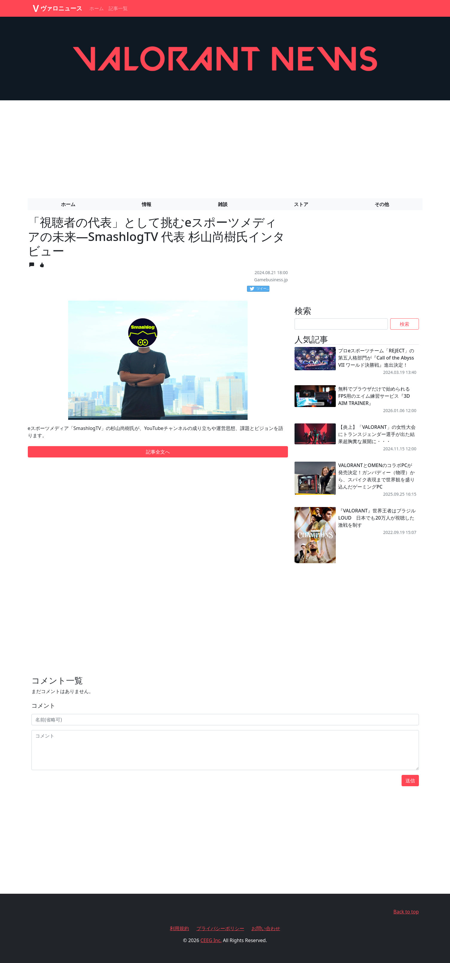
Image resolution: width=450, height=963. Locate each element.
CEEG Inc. (211, 940)
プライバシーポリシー (220, 928)
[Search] (341, 324)
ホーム (96, 8)
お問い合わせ (265, 928)
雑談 (223, 204)
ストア (301, 204)
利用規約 (179, 928)
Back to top (406, 911)
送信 (410, 780)
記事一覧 (118, 8)
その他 (382, 204)
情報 (146, 204)
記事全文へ (158, 452)
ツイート (259, 289)
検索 (404, 324)
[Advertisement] (225, 147)
